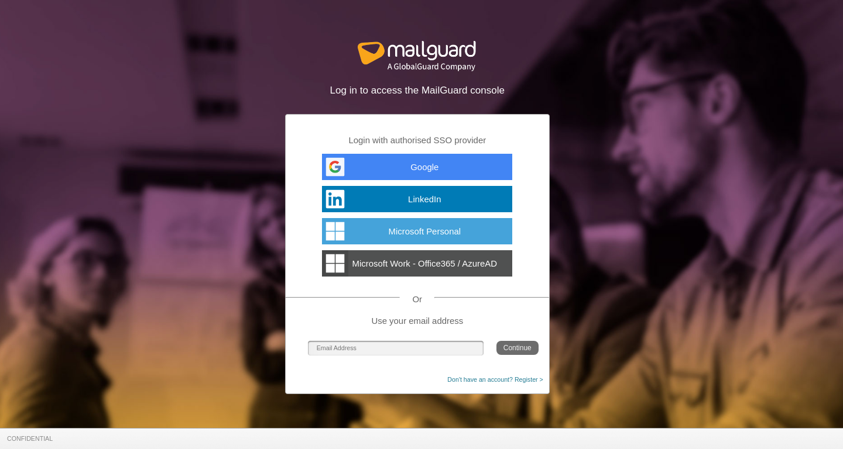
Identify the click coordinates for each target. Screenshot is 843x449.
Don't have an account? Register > (495, 379)
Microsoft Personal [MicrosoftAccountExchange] (425, 231)
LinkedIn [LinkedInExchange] (424, 199)
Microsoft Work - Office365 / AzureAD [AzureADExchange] (424, 263)
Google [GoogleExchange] (424, 167)
